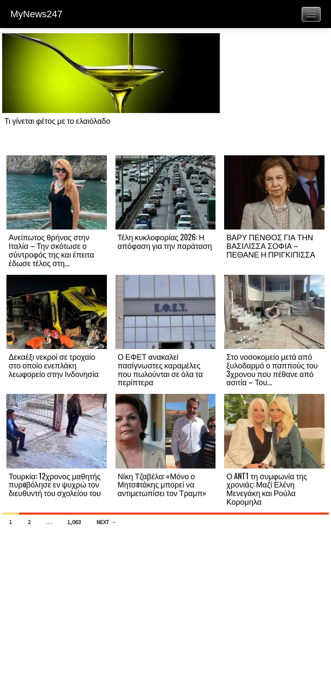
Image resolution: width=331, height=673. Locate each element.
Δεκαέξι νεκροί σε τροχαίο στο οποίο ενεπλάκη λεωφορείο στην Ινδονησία (54, 365)
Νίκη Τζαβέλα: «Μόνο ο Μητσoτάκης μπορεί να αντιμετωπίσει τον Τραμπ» (162, 484)
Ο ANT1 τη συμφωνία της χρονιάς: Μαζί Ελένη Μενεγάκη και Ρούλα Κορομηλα (266, 488)
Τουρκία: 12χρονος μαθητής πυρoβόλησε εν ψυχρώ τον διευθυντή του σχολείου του (55, 484)
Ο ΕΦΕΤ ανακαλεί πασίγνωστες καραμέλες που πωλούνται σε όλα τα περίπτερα (160, 369)
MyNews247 (36, 14)
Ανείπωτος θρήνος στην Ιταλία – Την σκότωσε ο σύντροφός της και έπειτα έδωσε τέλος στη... (51, 249)
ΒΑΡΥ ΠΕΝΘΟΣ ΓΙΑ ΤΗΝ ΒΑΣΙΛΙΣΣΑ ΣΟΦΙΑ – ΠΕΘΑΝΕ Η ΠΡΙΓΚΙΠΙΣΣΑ (270, 245)
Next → (106, 522)
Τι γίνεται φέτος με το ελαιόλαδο (57, 120)
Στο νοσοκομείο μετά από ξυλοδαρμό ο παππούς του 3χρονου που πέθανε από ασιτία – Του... (272, 369)
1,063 (74, 522)
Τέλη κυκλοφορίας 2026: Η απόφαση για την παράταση (165, 241)
